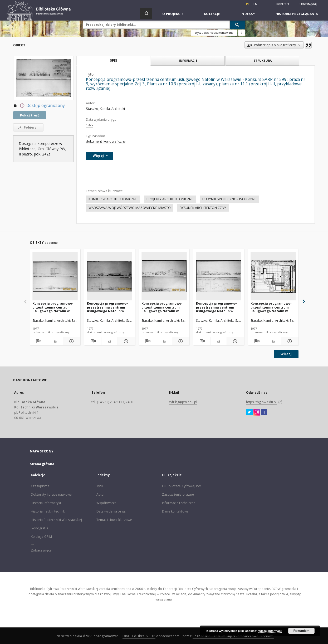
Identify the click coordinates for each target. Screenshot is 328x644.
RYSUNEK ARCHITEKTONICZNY (203, 208)
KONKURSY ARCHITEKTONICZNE (113, 199)
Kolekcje (212, 14)
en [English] (255, 4)
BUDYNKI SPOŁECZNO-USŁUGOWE (229, 199)
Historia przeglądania (297, 14)
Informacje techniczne (178, 503)
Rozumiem (301, 631)
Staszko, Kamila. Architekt (105, 108)
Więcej (286, 354)
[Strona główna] (146, 13)
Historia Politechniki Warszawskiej (56, 520)
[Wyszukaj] (237, 24)
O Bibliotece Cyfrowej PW (181, 486)
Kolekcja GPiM (41, 536)
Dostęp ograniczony (39, 106)
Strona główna (42, 464)
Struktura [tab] (262, 60)
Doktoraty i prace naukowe (51, 494)
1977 (89, 125)
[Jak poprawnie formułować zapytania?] (241, 33)
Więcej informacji (270, 630)
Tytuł (100, 486)
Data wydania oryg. (111, 511)
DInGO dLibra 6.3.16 (139, 636)
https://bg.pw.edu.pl (261, 402)
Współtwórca (106, 503)
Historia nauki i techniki (48, 511)
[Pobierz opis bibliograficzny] (38, 341)
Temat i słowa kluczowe (114, 520)
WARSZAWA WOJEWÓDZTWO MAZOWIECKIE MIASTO (130, 208)
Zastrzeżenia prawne (178, 494)
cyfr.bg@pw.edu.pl (183, 402)
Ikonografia (39, 528)
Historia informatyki (46, 503)
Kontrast (283, 4)
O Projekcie (172, 14)
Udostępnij (308, 4)
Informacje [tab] (188, 60)
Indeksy (248, 14)
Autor (100, 494)
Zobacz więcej (42, 550)
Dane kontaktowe (175, 511)
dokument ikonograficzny (105, 141)
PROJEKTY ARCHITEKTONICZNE (169, 199)
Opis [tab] (113, 60)
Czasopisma (40, 486)
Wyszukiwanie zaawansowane (214, 33)
